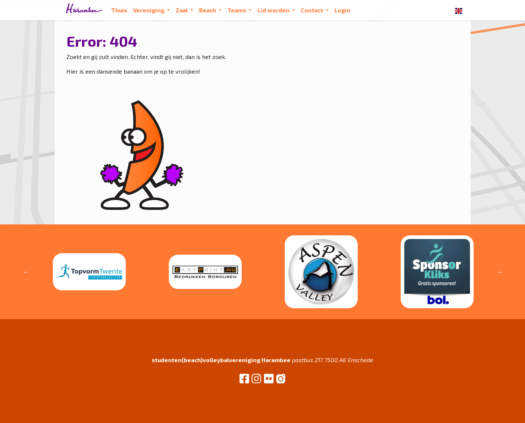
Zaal (182, 10)
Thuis (119, 10)
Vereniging (149, 10)
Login (342, 10)
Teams (237, 10)
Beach (208, 10)
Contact (312, 10)
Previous (26, 271)
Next (499, 271)
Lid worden (274, 10)
